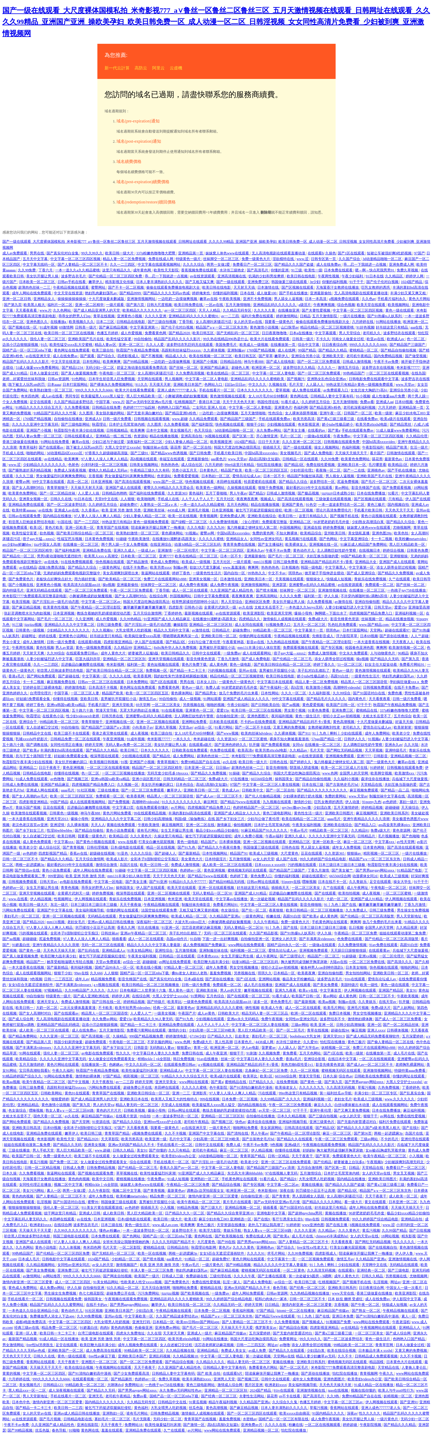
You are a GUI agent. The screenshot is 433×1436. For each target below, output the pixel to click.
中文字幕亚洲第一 (144, 327)
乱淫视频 (44, 1202)
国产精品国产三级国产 (408, 345)
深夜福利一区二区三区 (145, 442)
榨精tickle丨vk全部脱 (155, 1059)
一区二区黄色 (294, 1270)
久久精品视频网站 (41, 1265)
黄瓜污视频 (39, 1162)
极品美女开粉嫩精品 (298, 979)
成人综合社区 (192, 465)
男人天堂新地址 (409, 916)
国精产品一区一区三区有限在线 (283, 1419)
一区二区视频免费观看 (316, 1259)
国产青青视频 (74, 847)
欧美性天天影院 (167, 270)
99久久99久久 (92, 253)
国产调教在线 (37, 745)
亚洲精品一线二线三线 (114, 436)
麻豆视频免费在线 (61, 682)
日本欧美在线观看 (224, 722)
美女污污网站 (34, 1190)
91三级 (297, 270)
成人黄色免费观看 (37, 842)
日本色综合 (185, 784)
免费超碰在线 (197, 1276)
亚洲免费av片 (252, 1425)
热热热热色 (170, 465)
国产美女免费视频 (41, 1270)
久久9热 (333, 1396)
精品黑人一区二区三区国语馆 (364, 682)
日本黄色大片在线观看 (404, 1362)
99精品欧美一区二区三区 (273, 630)
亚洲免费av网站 (167, 1327)
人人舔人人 (315, 384)
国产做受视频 (416, 356)
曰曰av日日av (236, 384)
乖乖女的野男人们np (74, 316)
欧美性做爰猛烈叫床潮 (140, 1070)
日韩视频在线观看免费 (342, 442)
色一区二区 (416, 339)
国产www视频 (227, 733)
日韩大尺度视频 (160, 305)
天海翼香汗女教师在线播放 (338, 287)
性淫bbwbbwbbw (60, 830)
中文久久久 (257, 384)
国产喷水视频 (267, 590)
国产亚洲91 (409, 1402)
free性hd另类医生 (40, 1345)
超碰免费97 (129, 504)
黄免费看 (290, 1053)
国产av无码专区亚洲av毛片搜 (149, 402)
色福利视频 (351, 447)
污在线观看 (267, 1093)
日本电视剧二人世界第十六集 (143, 990)
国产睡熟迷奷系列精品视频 (30, 470)
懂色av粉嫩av (110, 1230)
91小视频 (363, 396)
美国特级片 (350, 985)
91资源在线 (101, 1122)
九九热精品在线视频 (283, 642)
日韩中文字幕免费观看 (212, 596)
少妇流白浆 (322, 807)
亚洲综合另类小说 (306, 356)
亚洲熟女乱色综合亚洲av (327, 379)
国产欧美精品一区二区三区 (120, 579)
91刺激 (251, 1053)
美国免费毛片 (226, 345)
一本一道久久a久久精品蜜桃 (77, 270)
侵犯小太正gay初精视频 (342, 716)
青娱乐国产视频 (28, 807)
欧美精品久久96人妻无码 (153, 1019)
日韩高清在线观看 (299, 1128)
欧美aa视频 (327, 1002)
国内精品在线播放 (57, 516)
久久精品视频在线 (180, 1350)
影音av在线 (256, 642)
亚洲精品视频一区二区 (408, 756)
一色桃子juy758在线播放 (406, 590)
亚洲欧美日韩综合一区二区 (149, 1093)
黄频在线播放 (312, 1185)
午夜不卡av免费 (386, 362)
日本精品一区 (284, 973)
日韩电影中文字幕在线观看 (64, 1259)
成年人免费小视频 (249, 836)
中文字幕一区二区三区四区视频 (75, 259)
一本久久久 (182, 739)
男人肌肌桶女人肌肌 (308, 1196)
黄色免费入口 (261, 876)
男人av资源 (64, 647)
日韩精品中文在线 (37, 733)
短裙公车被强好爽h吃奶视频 (389, 253)
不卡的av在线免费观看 (258, 722)
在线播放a (58, 322)
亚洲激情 (165, 550)
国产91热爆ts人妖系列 (385, 316)
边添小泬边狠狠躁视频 (20, 345)
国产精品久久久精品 (102, 750)
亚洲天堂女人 (48, 1002)
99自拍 (145, 1116)
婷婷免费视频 (334, 527)
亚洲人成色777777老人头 (177, 390)
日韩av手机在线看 (72, 282)
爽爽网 (253, 567)
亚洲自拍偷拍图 (368, 602)
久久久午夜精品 (266, 922)
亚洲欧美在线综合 (262, 516)
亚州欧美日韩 (335, 533)
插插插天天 (272, 447)
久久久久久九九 (312, 1087)
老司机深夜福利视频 (359, 407)
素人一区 (54, 1190)
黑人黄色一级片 (181, 990)
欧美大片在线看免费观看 (270, 339)
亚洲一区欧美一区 (80, 527)
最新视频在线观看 (199, 613)
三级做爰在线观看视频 (333, 499)
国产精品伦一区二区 (18, 556)
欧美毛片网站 (334, 1008)
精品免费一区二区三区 (168, 1196)
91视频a (191, 533)
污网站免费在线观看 (18, 910)
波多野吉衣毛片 (74, 276)
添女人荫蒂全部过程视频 (396, 567)
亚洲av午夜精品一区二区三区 (143, 933)
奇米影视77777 (408, 367)
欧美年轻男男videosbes (133, 1008)
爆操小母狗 (303, 613)
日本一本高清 (316, 299)
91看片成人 (290, 402)
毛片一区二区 (291, 436)
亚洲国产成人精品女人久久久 (246, 699)
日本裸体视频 (230, 842)
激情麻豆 (224, 825)
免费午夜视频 (272, 1019)
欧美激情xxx (405, 773)
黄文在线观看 (376, 1202)
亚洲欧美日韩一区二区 (219, 636)
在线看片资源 (127, 1116)
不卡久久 (323, 339)
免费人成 (212, 687)
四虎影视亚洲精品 (118, 642)
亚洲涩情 (57, 825)
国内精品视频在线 (252, 1105)
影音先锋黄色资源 (345, 619)
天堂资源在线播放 (231, 1225)
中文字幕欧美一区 (139, 1316)
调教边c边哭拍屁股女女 (206, 1190)
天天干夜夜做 (131, 905)
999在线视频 (210, 1099)
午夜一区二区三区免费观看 (132, 590)
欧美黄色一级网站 (210, 488)
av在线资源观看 (203, 276)
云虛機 (176, 68)
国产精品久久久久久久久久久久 (322, 790)
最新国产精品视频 (23, 1339)
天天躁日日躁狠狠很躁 (349, 950)
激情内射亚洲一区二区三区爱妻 (213, 1196)
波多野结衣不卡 (333, 1019)
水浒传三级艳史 (232, 270)
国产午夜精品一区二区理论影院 (96, 607)
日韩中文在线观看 (207, 653)
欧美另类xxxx (161, 567)
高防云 (141, 68)
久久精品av (298, 750)
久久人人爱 (155, 345)
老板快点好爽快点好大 (54, 579)
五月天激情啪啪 (238, 305)
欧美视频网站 (399, 305)
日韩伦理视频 (98, 847)
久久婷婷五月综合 (316, 402)
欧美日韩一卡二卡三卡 (58, 1333)
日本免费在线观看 (338, 270)
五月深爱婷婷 (413, 1036)
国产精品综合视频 (226, 1185)
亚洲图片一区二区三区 (99, 1362)
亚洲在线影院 (88, 1425)
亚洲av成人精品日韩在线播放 (111, 922)
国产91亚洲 (158, 882)
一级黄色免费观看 (198, 1002)
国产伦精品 (323, 1162)
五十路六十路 (83, 710)
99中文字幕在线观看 (48, 482)
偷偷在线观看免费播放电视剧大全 (173, 287)
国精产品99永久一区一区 (287, 945)
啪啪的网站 (35, 453)
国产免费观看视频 (397, 488)
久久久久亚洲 (156, 316)
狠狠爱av (184, 1048)
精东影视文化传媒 (120, 282)
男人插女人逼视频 (340, 476)
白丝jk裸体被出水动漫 (352, 1105)
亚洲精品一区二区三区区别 (211, 625)
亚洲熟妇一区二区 (205, 1179)
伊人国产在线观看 (149, 642)
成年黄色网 (142, 270)
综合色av (346, 1076)
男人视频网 (174, 379)
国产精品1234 (73, 367)
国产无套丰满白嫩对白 (145, 413)
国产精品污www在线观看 (240, 802)
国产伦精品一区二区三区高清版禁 (367, 916)
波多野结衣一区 (323, 482)
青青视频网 (209, 516)
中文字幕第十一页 (309, 630)
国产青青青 (281, 1196)
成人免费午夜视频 (193, 585)
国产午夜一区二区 (365, 1305)
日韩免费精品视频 (101, 1168)
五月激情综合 (311, 1173)
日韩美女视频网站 (144, 465)
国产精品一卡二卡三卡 (188, 670)
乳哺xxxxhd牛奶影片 (32, 739)
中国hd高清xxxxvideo (379, 442)
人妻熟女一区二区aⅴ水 (159, 504)
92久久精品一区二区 (123, 1288)
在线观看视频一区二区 (90, 1379)
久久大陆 (411, 745)
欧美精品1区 (398, 465)
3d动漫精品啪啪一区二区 (382, 259)
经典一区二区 (164, 1008)
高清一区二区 (78, 482)
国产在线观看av (51, 447)
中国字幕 (103, 402)
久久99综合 (56, 653)
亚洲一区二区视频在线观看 (158, 722)
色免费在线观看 (223, 750)
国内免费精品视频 (388, 356)
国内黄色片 (357, 699)
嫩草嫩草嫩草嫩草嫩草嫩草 (145, 607)
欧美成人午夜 (272, 1008)
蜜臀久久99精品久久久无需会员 (169, 488)
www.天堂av (406, 384)
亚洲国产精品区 (391, 990)
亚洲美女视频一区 (34, 499)
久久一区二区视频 (305, 1070)
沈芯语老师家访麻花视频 (202, 927)
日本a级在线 (193, 979)
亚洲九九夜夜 (286, 990)
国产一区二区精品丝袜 (58, 493)
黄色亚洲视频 (74, 768)
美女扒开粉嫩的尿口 (71, 762)
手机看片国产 (99, 705)
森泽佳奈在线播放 (375, 779)
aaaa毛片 (68, 790)
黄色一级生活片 (308, 716)
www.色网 (330, 773)
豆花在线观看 (54, 807)
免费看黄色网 (156, 333)
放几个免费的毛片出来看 (239, 693)
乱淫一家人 (232, 1282)
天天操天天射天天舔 (87, 488)
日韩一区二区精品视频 (42, 1168)
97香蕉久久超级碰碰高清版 (107, 453)
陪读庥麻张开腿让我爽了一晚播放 (158, 527)
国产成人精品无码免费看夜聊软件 (373, 1036)
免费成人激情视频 (322, 653)
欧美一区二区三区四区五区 (267, 470)
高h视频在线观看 (144, 459)
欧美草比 (174, 1002)
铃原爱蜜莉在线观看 (260, 482)
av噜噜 (285, 1345)
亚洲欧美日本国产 (188, 384)
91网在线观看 (30, 1053)
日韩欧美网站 (52, 1093)
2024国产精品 (261, 1390)
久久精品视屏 (407, 927)
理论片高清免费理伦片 (334, 510)
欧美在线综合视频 (342, 1350)
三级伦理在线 (221, 1276)
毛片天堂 (296, 384)
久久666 (96, 973)
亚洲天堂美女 (166, 1082)
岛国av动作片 (177, 939)
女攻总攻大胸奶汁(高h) (369, 390)
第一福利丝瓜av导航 (336, 1093)
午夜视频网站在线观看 (378, 1327)
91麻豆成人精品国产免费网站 (364, 544)
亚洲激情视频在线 (333, 590)
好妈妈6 (309, 1150)
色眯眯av (116, 1064)
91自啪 (195, 939)
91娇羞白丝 (21, 945)
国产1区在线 (246, 979)
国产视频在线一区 (23, 327)
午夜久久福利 (63, 1070)
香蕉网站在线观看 (41, 1362)
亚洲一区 (374, 1025)
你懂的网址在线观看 (255, 636)
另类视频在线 (194, 705)
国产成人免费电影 (319, 453)
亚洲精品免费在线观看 (26, 504)
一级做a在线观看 (317, 436)
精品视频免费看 (104, 979)
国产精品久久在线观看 (295, 1139)
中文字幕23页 (123, 807)
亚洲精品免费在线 (97, 550)
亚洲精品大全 (366, 562)
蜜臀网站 (98, 287)
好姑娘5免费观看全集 (33, 699)
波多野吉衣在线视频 (378, 367)
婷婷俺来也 (201, 293)
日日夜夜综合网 (335, 345)
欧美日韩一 (287, 516)
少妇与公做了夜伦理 (204, 642)
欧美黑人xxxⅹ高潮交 (101, 556)
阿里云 (158, 68)
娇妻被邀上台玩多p (349, 1162)
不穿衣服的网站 (160, 1042)
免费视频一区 (157, 670)
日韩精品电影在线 (78, 1419)
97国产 (419, 253)
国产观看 (87, 356)
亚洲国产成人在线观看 (123, 488)
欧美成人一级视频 (254, 345)
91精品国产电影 (410, 870)
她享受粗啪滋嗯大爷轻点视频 (70, 962)
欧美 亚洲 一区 (322, 1025)
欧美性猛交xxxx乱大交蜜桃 (71, 345)
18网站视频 (390, 1236)
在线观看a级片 (201, 745)
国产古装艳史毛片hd (342, 784)
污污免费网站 (149, 1293)
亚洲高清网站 (267, 596)
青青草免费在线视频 (239, 544)
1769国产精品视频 (261, 350)
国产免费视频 (119, 802)
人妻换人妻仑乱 (414, 1367)
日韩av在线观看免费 (24, 516)
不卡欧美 (105, 1008)
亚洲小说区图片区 (146, 779)
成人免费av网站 (52, 1288)
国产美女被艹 (342, 870)
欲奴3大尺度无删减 (205, 567)
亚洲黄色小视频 (130, 316)
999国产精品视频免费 (146, 1036)
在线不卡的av (97, 1305)
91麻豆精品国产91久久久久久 (264, 830)
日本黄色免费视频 (99, 539)
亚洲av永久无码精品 (243, 1019)
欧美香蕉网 (142, 676)
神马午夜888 (254, 362)
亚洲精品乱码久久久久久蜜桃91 (194, 316)
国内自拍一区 (235, 573)
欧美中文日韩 (103, 1179)
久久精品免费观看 (204, 419)
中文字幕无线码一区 (39, 264)
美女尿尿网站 (271, 1128)
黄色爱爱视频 (313, 705)
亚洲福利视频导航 (293, 1122)
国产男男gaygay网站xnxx (375, 870)
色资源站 (141, 436)
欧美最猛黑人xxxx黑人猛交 (103, 396)
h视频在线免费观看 (365, 1225)
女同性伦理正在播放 (66, 745)
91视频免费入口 (279, 625)
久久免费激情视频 (224, 522)
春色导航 (280, 1288)
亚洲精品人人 (410, 1327)
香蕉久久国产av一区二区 (180, 1168)
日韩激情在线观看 (401, 453)
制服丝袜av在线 (156, 447)
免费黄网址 (288, 1339)
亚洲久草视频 (166, 727)
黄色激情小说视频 (264, 327)
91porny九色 (371, 802)
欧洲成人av (396, 339)
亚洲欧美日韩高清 (26, 1128)
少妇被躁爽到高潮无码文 (404, 1162)
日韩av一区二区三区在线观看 (101, 682)
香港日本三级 (210, 402)
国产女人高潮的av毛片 (30, 796)
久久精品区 (394, 276)
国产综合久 (106, 356)
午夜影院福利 (373, 447)
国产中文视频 (79, 1082)
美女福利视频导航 (90, 910)
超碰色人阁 (240, 367)
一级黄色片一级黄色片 (237, 682)
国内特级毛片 (13, 590)
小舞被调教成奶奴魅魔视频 (186, 396)
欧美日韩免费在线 (189, 305)
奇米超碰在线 (204, 739)
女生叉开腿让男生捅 (177, 830)
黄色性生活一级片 (308, 813)
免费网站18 (134, 1385)
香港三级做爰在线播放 (20, 442)
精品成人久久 (176, 356)
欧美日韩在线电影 (301, 276)
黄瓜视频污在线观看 (301, 539)
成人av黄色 (206, 1013)
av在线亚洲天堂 (38, 356)
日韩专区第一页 (324, 259)
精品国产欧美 (397, 447)
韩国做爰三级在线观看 (289, 282)
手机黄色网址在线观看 (330, 922)
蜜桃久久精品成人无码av (108, 470)
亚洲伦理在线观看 (415, 1139)
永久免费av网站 (269, 430)
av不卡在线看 (290, 1396)
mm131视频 (262, 562)
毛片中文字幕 (180, 1139)
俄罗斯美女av (266, 1327)
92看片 (393, 493)
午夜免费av (342, 436)
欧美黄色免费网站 (355, 459)
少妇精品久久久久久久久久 (45, 465)
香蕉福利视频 (243, 1311)
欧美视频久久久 (82, 322)
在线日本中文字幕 (342, 1059)
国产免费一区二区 (64, 1162)
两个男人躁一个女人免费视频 (125, 544)
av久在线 (246, 607)
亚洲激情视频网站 (141, 299)
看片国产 (377, 453)
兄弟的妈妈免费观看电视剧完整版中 (72, 573)
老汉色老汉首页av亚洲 (30, 825)
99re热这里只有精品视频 (298, 1093)
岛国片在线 (129, 865)
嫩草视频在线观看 (258, 990)
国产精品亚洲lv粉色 (325, 407)
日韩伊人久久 (355, 739)
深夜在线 (287, 1190)
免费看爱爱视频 (187, 476)
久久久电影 (196, 527)
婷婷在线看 (47, 636)
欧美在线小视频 (149, 967)
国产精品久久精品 (333, 350)
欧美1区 (36, 527)
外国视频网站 (291, 527)
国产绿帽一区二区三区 (189, 522)
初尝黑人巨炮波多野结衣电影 (32, 522)
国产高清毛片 (258, 270)
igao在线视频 (338, 1390)
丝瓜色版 (196, 1408)
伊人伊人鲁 (404, 1253)
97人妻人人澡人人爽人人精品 (105, 459)
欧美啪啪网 (146, 499)
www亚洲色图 (313, 1225)
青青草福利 (28, 447)
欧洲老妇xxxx (41, 1225)
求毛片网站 (276, 1253)
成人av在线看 (52, 396)
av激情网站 (32, 1276)
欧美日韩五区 (203, 333)
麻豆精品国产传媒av (97, 1116)
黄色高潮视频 (344, 722)
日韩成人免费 (74, 1168)
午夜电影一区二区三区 (117, 373)
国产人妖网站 (404, 1008)
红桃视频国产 (186, 402)
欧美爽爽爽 (112, 362)
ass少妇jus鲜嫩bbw (17, 544)
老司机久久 (372, 333)
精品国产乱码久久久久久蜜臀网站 (57, 1305)
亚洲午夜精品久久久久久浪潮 (366, 819)
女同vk (297, 745)
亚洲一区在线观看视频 (216, 888)
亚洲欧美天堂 (333, 356)
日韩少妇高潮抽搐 (158, 819)
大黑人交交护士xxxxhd (123, 447)
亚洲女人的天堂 (285, 939)
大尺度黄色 (290, 853)
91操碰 (235, 773)
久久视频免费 (269, 1053)
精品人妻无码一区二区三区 (137, 1105)
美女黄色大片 (192, 859)
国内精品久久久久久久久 (105, 1402)
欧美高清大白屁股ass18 (82, 585)
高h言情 (297, 687)
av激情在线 (343, 602)
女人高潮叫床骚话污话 (214, 322)
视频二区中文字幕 (68, 1185)
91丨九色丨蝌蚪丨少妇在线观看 (337, 733)
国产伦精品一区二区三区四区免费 (115, 276)
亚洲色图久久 (37, 322)
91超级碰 (349, 956)
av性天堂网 (406, 842)
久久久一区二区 (294, 693)
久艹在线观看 (400, 579)
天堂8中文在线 (107, 499)
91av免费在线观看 (383, 945)
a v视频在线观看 (107, 985)
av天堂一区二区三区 (274, 1110)
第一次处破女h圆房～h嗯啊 (310, 1276)
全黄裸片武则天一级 (220, 607)
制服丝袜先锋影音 (196, 905)
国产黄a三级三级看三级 (336, 419)
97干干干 (364, 705)
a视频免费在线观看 (344, 299)
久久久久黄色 (244, 1247)
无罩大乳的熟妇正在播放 (140, 710)
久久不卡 (345, 1356)
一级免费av (232, 653)
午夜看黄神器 (233, 642)
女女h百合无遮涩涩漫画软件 (31, 985)
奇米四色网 (30, 396)
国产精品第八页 (39, 1042)
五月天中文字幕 (36, 259)
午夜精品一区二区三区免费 (356, 933)
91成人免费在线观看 (32, 779)
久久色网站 (62, 310)
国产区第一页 (243, 436)
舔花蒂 (175, 447)
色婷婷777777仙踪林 (139, 407)
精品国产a (209, 842)
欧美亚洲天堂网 (280, 613)
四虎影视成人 (128, 356)
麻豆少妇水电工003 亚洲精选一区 (225, 1219)
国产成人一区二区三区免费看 (398, 1019)
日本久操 (330, 1076)
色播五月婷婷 (108, 333)
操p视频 (108, 585)
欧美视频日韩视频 (104, 762)
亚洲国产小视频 (205, 362)
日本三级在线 (112, 1225)
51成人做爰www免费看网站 (37, 367)
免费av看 (367, 402)
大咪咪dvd (115, 1385)
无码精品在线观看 (102, 916)
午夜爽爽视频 (324, 305)
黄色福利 (196, 493)
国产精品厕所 (122, 1379)
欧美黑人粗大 (35, 305)
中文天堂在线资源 (68, 293)
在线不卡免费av (135, 567)
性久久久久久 (404, 1242)
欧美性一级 (313, 270)
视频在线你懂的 (364, 1390)
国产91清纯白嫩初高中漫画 (251, 1087)
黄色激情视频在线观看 (228, 396)
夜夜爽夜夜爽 (247, 499)
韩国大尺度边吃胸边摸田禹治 (237, 447)
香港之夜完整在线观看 (110, 733)
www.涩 (303, 259)
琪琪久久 (265, 973)
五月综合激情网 (310, 1168)
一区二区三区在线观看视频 (388, 373)
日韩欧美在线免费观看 (190, 750)
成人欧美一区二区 (403, 1196)
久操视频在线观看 (242, 488)
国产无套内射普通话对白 (357, 1122)
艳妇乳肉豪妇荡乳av (101, 293)
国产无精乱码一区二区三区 (238, 333)
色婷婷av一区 (191, 870)
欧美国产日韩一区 (341, 705)
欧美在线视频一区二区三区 (211, 356)
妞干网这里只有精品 (60, 1213)
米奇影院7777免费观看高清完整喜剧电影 (35, 596)
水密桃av (250, 1419)
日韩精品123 (53, 1385)
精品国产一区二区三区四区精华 (27, 550)
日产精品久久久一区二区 (185, 1213)
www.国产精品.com (374, 625)
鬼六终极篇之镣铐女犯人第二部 (252, 527)
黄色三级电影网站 (277, 813)
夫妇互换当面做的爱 (322, 556)
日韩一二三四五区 (59, 979)
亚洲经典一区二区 (371, 1270)
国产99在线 (226, 1242)
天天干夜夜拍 (103, 1082)
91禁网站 (198, 996)
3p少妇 (314, 282)
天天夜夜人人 (403, 642)
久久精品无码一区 (228, 1305)
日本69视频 (404, 402)
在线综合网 (158, 596)
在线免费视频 (287, 1082)
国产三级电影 (399, 1270)
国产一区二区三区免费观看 (319, 362)
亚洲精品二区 (300, 522)
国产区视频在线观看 (297, 287)
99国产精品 (307, 350)
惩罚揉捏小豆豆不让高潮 (95, 927)
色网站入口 (213, 384)
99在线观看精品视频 (150, 813)
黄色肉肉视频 (79, 1179)
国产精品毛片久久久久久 (326, 699)
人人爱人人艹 (141, 1013)
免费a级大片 (318, 619)
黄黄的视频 (11, 1373)
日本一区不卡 (274, 476)
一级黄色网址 (110, 567)
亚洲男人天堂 (225, 1379)
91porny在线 (290, 882)
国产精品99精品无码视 (227, 882)
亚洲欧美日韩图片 (339, 813)
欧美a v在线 (308, 990)
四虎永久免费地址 (131, 1333)
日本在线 (247, 293)
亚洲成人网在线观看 (42, 790)
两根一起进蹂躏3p (30, 865)
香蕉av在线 (79, 853)
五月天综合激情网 (148, 613)
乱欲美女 (242, 1036)
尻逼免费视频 (348, 482)
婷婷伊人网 (415, 276)
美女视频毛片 (181, 430)
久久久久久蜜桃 (212, 539)
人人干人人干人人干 (197, 499)
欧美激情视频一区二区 (407, 647)
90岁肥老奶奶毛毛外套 (332, 522)
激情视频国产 (127, 1265)
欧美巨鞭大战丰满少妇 (59, 956)
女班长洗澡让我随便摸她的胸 (126, 1242)
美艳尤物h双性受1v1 (297, 1064)
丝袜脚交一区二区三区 (221, 259)
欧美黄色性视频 (56, 607)
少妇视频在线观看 (281, 424)
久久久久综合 (194, 264)
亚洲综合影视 (315, 1059)
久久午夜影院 (99, 1190)
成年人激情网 (34, 642)
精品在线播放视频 (164, 436)
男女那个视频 (295, 710)
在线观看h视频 (90, 642)
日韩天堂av (383, 607)
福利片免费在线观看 (257, 316)
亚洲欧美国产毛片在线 (86, 339)
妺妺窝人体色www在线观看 (227, 253)
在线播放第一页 (283, 345)
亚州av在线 (248, 670)
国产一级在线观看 (231, 282)
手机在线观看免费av (274, 419)
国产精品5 (257, 493)
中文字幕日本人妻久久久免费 (156, 1053)
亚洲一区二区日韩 (17, 299)
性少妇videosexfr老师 (83, 716)
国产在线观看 (325, 893)
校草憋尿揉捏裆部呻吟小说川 (195, 602)
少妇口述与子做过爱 (108, 442)
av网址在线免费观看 (175, 962)
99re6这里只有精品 (240, 465)
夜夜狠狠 (276, 910)
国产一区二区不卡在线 (253, 727)
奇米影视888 (268, 1190)
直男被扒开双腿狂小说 (217, 647)
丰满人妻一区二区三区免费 (152, 1270)
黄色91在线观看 (78, 1093)
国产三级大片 (212, 1207)
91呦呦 (74, 1430)
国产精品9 (288, 1179)
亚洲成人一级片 (200, 1333)
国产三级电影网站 (76, 424)
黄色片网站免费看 (117, 813)
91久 (44, 345)
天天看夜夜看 (26, 310)
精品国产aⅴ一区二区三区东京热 (222, 327)
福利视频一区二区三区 (248, 950)
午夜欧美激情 (139, 539)
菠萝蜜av (268, 1048)
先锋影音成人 (323, 636)
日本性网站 (91, 362)
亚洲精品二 (142, 647)
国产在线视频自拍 (383, 1247)
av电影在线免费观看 (76, 882)
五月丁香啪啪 (216, 493)
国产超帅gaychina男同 (305, 1213)
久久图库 (86, 413)
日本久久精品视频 (292, 1116)
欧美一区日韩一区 (154, 865)
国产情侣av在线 (27, 870)
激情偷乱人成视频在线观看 (285, 619)
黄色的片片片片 (109, 1110)
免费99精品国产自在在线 (201, 762)
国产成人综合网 (21, 1019)
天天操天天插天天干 (351, 453)
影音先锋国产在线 (366, 488)
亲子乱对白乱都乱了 (314, 670)
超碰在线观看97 (398, 630)
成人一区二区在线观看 (190, 590)
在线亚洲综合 (161, 544)
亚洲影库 (200, 1093)
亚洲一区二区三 (131, 345)
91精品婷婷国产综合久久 (22, 1076)
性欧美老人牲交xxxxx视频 (142, 1282)
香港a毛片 (16, 676)
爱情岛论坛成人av (246, 476)
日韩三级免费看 (286, 562)
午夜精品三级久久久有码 (150, 470)
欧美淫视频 (21, 602)
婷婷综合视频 (394, 550)
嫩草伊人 (96, 282)
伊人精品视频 (41, 899)
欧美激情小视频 (319, 687)
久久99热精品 (131, 619)
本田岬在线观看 (229, 482)
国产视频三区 (78, 779)
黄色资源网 (401, 830)
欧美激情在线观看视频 (29, 813)
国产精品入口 (365, 825)
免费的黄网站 (336, 796)
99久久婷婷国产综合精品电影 (323, 859)
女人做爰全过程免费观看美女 (112, 1059)
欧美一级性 (369, 985)
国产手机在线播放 (294, 293)
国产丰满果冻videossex (317, 939)
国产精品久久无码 (385, 659)
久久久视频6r (103, 630)
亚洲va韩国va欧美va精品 (66, 705)
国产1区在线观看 (351, 253)
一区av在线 (214, 305)
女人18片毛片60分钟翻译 (268, 396)
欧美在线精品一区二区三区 (228, 373)
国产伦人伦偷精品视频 (263, 796)
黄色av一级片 (342, 670)
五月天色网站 (238, 504)
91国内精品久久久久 (328, 1413)
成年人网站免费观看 (248, 1293)
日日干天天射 (269, 442)
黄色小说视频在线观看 (379, 516)
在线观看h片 (233, 1373)
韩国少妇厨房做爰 (68, 1042)
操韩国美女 (284, 779)
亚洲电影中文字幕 (271, 1213)
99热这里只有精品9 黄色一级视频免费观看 (360, 384)
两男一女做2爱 (219, 264)
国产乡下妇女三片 (30, 830)
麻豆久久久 (323, 1105)
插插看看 (119, 939)
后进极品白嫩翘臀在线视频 (83, 664)
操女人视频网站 (327, 447)
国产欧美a (30, 750)
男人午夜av (238, 493)
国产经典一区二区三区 (307, 1288)
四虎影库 (176, 607)
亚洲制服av (236, 350)
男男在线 (37, 253)
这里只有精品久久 (117, 270)
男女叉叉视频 (404, 1173)
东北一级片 (59, 905)
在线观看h (316, 253)
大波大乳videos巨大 (190, 922)
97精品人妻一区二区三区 (184, 967)
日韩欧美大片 (229, 1013)
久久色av (369, 299)
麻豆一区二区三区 (358, 842)
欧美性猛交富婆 (119, 339)
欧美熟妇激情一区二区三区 (52, 390)
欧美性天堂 (66, 1139)
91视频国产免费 (339, 1322)
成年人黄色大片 (114, 653)
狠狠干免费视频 (271, 488)
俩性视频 (252, 1008)
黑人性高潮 (224, 1042)
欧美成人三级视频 (264, 853)
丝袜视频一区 (372, 619)
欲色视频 (47, 533)
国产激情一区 (194, 1425)
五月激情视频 (240, 859)
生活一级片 (419, 447)
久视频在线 (278, 384)
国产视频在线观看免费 (96, 1173)
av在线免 (45, 510)
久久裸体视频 (214, 350)
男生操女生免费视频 (413, 910)
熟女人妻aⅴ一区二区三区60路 (70, 1110)
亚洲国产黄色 (293, 504)
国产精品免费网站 (23, 1036)
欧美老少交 (401, 733)
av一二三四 (230, 316)
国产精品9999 (130, 293)
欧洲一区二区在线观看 (309, 1013)
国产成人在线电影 (281, 362)
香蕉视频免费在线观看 (199, 270)
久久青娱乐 (358, 882)
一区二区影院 (130, 1247)
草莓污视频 (367, 1087)
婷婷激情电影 (76, 687)
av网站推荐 (52, 1276)
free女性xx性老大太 (312, 1247)
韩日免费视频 (184, 1059)
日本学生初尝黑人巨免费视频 (112, 379)
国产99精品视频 (136, 362)
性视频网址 (63, 899)
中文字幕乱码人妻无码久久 (26, 1219)
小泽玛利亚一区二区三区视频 (104, 465)
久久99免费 (27, 270)
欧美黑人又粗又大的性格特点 (174, 1099)
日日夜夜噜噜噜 (275, 333)
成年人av (82, 979)
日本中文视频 (157, 430)
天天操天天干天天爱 (35, 1230)
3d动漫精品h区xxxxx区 (65, 453)
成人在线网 (287, 350)
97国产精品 (112, 1076)
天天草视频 (374, 750)
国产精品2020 (180, 333)
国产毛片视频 (50, 1419)
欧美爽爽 (137, 430)
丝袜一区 (228, 1059)
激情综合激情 (107, 865)
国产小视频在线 (21, 585)
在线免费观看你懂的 (152, 807)
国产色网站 (328, 539)
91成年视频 (48, 327)
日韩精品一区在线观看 (300, 459)
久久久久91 (256, 1253)
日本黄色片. (209, 470)
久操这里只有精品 (168, 836)
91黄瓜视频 (198, 1402)
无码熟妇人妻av (162, 1048)
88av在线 (312, 1219)
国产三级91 (139, 453)
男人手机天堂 (43, 1150)
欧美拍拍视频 (349, 893)
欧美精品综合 (311, 533)
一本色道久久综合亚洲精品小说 (33, 1311)
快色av (240, 1122)
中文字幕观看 (326, 333)
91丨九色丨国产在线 (340, 905)
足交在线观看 (41, 402)
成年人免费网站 (378, 733)
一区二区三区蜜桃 (253, 739)
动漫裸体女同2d (365, 876)
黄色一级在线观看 (400, 310)
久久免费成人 (356, 910)
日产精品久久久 (220, 1036)
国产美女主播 (295, 430)
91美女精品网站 (140, 950)
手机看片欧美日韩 (228, 453)
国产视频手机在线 (344, 516)
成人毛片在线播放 (258, 985)
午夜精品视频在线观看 (71, 287)
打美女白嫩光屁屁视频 (156, 842)
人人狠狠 (127, 499)
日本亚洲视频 (102, 482)
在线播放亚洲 (289, 310)
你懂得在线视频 (66, 699)
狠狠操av (354, 853)
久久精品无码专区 (237, 310)
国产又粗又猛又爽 (200, 282)
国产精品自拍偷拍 (89, 830)
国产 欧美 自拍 (209, 1373)
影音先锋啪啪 (277, 768)
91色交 (311, 504)
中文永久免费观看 (354, 653)
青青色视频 (70, 888)
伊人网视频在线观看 (91, 899)
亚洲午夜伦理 (321, 1110)
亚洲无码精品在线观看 (44, 590)
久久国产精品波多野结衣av (177, 1316)
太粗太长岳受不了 (269, 607)
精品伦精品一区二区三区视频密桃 (327, 327)
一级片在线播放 (353, 316)
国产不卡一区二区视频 (126, 287)
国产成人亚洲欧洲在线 (91, 996)
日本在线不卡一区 (333, 882)
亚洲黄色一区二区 (200, 710)
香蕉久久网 (126, 927)
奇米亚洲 (175, 899)
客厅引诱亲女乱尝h (287, 1219)
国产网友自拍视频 (118, 1276)
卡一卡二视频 (382, 539)
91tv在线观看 (355, 979)
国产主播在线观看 (272, 1276)
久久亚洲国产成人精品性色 (232, 590)
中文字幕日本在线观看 (275, 682)
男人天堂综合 (350, 333)
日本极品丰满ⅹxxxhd (375, 1350)
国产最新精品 (189, 853)
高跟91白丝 (340, 676)
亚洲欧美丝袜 (154, 510)
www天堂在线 (343, 1293)
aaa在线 (416, 327)
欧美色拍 (401, 533)
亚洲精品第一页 (191, 253)
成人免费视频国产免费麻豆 (205, 945)
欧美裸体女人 (296, 544)
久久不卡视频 (176, 1133)
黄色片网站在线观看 (63, 1064)
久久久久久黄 (265, 310)
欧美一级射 (384, 413)
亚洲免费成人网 (402, 264)
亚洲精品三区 (300, 842)
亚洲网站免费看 (195, 722)
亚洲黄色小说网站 (73, 636)
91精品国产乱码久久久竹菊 (55, 413)
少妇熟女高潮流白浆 (368, 522)
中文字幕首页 (331, 990)
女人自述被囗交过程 (42, 727)
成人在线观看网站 (257, 653)
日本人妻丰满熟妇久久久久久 (159, 282)
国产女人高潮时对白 (28, 488)
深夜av (352, 1413)
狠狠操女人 (315, 579)
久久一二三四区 (123, 264)
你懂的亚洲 (280, 270)
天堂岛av (186, 727)
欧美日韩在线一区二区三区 (190, 1305)
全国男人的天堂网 (354, 773)
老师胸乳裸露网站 (410, 1064)
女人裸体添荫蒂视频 (301, 413)
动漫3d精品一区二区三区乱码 (198, 544)
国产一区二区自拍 (197, 447)
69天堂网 (143, 705)
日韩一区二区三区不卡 (20, 859)
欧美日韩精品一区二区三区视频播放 (315, 910)
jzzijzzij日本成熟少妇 (338, 493)
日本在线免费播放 (371, 493)
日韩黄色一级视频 (30, 630)
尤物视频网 (402, 527)
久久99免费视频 (301, 1253)
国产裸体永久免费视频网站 (112, 384)
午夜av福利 (274, 836)
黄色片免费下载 (195, 664)
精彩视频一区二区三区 (381, 853)
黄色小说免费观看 (120, 830)
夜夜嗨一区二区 (329, 470)
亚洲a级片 (292, 1145)
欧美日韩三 (129, 750)
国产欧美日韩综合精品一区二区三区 (85, 533)
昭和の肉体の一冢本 (271, 1299)
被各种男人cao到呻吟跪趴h (322, 967)
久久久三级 (24, 476)
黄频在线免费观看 (121, 825)
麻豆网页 (211, 802)
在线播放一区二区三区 (81, 544)
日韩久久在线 (61, 499)
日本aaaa (54, 384)
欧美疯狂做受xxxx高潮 (142, 636)
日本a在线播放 (301, 333)
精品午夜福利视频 (223, 1402)
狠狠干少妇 (256, 424)
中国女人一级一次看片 (404, 1288)
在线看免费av (368, 419)
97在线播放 (239, 779)
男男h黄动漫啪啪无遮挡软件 (59, 556)
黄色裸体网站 (172, 533)
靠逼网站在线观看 (156, 573)
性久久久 (123, 1053)
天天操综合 (410, 807)
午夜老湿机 (401, 1322)
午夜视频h (375, 1162)
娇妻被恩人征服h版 (143, 653)
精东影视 (408, 1236)
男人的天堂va (103, 1105)
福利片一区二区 (60, 305)
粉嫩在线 (273, 916)
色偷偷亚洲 (144, 1327)
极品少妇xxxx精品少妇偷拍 (217, 830)
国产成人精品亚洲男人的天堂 (97, 310)
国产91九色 (186, 847)
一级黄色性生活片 (207, 573)
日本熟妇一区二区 (216, 476)
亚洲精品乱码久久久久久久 (275, 305)
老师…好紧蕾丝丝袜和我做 (24, 379)
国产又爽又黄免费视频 (352, 1110)
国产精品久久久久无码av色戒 (166, 293)
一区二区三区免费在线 (367, 962)
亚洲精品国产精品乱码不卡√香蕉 (326, 562)
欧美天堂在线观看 (371, 305)
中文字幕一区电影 (109, 882)
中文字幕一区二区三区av (101, 602)
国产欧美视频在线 (229, 1236)
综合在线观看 (141, 1162)
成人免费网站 (184, 756)
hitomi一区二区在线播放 (296, 1311)
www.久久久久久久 (399, 1099)
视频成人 (267, 499)
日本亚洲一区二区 (199, 768)
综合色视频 (346, 305)
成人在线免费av (329, 264)
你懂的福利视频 (335, 282)
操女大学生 (402, 882)
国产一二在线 (354, 470)
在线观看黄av (380, 950)
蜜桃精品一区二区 (364, 350)
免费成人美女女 (234, 1350)
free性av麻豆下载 (102, 1356)
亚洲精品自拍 (412, 1219)
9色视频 (36, 979)
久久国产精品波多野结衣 (74, 402)
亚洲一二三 (181, 1093)
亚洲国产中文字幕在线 (55, 910)
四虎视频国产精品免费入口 (371, 613)
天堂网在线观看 (150, 379)
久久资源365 (177, 493)
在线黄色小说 (53, 716)
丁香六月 (46, 270)
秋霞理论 (99, 424)
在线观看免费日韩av (82, 653)
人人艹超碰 (420, 636)
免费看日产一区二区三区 (253, 264)
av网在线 (387, 1116)
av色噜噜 (57, 779)
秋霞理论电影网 (204, 1247)
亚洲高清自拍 (192, 436)
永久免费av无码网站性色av (181, 1390)
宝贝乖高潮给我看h (34, 1070)
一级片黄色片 (220, 1128)
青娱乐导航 (232, 1230)
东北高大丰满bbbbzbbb (245, 1173)
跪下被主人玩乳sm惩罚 (27, 384)
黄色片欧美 (54, 527)
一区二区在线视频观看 (377, 1059)
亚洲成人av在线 (67, 510)
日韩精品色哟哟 (115, 493)
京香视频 (95, 476)
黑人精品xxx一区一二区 (27, 1390)
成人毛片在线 (404, 1053)
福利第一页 (313, 596)
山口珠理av (289, 327)
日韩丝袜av (110, 933)
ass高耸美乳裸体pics (394, 825)
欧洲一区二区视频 (299, 510)
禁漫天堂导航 (107, 710)
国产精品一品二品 (395, 790)
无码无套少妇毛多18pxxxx (168, 773)
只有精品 (396, 499)
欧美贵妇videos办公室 (179, 1156)
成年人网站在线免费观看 (32, 293)
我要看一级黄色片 (279, 322)
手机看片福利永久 (392, 299)
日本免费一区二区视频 (240, 1099)
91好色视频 (365, 327)
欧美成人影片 (117, 859)
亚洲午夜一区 (331, 413)
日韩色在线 (279, 762)
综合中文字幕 (309, 345)
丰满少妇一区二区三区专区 (376, 1093)
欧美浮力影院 (210, 1230)
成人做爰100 (267, 293)
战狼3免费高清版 (52, 567)
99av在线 (81, 973)
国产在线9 (410, 1128)
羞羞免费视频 (221, 973)
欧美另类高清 (304, 419)
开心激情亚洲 (267, 436)
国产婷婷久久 (301, 762)
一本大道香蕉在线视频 (372, 642)
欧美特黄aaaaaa (24, 510)
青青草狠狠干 (58, 488)
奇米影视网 (115, 664)
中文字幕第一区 (362, 567)
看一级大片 (353, 1202)
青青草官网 (384, 1345)
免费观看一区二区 (380, 585)
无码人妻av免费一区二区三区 (39, 436)
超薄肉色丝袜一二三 (34, 287)
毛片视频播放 (389, 836)
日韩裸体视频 (398, 1030)
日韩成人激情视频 (357, 362)
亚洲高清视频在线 (232, 276)
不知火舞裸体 (287, 533)
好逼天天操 (404, 722)
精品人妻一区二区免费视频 (125, 259)
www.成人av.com (165, 1225)
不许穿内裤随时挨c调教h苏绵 (364, 596)
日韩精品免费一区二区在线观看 (75, 739)
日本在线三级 (313, 784)
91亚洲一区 (170, 927)
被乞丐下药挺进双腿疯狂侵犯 (259, 510)
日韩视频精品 (117, 430)
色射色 (73, 465)
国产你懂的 (158, 1150)
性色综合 (276, 413)
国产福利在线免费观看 (147, 493)
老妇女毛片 (76, 922)
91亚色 (123, 853)
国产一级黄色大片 (381, 762)
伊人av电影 (251, 1048)
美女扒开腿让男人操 (42, 276)
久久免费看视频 (77, 407)
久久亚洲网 (84, 619)
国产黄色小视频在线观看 (96, 842)
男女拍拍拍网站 (358, 973)
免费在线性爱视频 (321, 465)
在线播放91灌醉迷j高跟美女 (174, 539)
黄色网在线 (299, 396)
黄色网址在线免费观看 (72, 350)
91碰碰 (121, 539)
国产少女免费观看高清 (131, 1373)
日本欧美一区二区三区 (37, 282)
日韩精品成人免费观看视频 (376, 1356)
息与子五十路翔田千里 (33, 756)
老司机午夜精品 (359, 356)
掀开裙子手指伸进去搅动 (325, 573)
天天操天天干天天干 (46, 1367)
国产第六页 (135, 305)
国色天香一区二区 (48, 1116)
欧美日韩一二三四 (68, 1408)
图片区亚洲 (254, 1385)
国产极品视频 (309, 493)
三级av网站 (300, 1025)
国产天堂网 (81, 1122)
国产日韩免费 (200, 453)
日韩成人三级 (173, 1276)
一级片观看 (115, 305)
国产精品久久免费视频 (396, 573)
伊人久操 (331, 596)
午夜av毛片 (299, 830)
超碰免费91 (242, 630)
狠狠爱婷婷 (60, 1099)
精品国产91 (239, 853)
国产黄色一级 (30, 950)
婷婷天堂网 (94, 745)
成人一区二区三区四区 (73, 1282)
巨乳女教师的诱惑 (376, 287)
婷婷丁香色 (181, 573)
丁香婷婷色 (173, 613)
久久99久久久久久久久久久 (76, 1230)
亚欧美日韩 (89, 699)
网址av (395, 1282)
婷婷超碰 (350, 1425)
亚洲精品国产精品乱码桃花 (58, 1025)
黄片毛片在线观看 (237, 1202)
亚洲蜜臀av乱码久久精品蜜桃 (312, 585)
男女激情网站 (13, 1345)
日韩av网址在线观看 (263, 882)
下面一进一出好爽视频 (220, 939)
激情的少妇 (303, 802)
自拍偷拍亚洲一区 (231, 716)
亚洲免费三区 (258, 282)
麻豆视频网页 (367, 813)
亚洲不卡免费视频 (257, 299)
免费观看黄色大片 (347, 1156)
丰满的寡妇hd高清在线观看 (62, 750)
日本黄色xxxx (208, 956)
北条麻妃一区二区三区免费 (267, 1070)
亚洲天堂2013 (58, 819)
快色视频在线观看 (230, 424)
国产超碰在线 (69, 676)
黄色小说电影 (46, 1247)
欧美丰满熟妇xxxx (197, 1379)
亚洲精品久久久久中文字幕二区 (69, 625)
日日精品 (272, 1305)
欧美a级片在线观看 (395, 419)
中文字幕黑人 (336, 567)
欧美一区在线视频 (183, 516)
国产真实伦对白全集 (63, 253)
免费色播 (395, 693)
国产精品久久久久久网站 (322, 1202)
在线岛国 (418, 373)
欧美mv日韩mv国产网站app (198, 1322)
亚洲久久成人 (124, 550)
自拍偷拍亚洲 (94, 1288)
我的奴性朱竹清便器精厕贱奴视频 (181, 676)
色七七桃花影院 (92, 1293)
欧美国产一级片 (147, 1276)
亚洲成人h (93, 419)
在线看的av (317, 430)
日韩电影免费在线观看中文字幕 (374, 379)
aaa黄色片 (218, 459)
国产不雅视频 (152, 356)
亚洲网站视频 (269, 979)
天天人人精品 (210, 310)
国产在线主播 (337, 1225)
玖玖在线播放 (149, 927)
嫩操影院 (180, 625)
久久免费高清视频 (190, 373)
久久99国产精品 (395, 1230)
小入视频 (416, 1156)
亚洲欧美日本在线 (134, 1099)
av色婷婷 (390, 802)
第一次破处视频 (263, 899)
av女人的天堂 (263, 859)
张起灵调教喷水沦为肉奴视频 (27, 613)
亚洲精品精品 (28, 1105)
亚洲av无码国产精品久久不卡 (131, 1145)
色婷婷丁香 (239, 876)
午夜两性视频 (329, 276)
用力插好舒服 (85, 579)
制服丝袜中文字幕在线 (387, 796)
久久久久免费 (291, 596)
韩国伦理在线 (268, 402)
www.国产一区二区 (168, 482)
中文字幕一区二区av (283, 1185)
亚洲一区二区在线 (200, 825)
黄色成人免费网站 (165, 562)
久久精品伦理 (417, 436)
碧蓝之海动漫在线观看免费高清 (142, 367)
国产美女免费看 (326, 985)
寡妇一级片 (408, 802)
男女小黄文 (11, 642)
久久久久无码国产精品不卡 (174, 1242)
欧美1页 (190, 1219)
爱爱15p (400, 607)
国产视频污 (296, 379)
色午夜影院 (218, 1087)
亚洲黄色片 (283, 407)
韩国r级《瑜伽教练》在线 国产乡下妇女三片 (210, 819)
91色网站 (79, 379)
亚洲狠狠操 (399, 556)
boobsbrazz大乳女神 (305, 1036)
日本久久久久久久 (155, 750)
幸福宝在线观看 (172, 459)
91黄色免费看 (319, 710)
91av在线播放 (208, 1059)
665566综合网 (262, 779)
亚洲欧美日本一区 (352, 465)
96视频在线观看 (217, 436)
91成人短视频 (178, 1179)
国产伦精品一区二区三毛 (292, 659)
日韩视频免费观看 (377, 687)
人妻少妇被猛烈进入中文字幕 (348, 607)
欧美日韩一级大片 (120, 253)
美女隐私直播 (359, 533)
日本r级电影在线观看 (127, 847)
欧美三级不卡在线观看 (72, 733)
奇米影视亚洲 (309, 424)
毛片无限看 (142, 1419)
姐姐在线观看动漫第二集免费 (403, 933)
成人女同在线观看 (249, 625)
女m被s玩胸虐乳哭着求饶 (385, 1150)
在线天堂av (388, 1002)
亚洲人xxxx (376, 1030)
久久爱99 (310, 1042)
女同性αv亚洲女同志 (266, 539)
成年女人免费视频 (347, 847)
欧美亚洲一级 (156, 1139)
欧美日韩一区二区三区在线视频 (69, 333)
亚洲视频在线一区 (324, 544)
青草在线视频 (104, 316)
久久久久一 (326, 367)
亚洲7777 (166, 556)
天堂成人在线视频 (176, 1105)
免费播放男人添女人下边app (52, 1316)
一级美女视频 (165, 1013)
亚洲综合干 (28, 722)
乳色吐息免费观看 (342, 625)
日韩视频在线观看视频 (152, 419)
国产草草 (265, 356)
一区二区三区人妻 (85, 693)
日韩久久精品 (124, 1150)
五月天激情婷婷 (346, 807)
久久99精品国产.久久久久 (85, 990)
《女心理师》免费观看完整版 (264, 522)
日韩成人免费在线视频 (20, 784)
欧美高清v (246, 750)
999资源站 (56, 876)
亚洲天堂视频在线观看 (166, 659)
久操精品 (120, 1036)
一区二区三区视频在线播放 (124, 773)
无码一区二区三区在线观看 (225, 933)
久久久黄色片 (141, 836)
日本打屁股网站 (75, 384)
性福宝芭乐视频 (70, 539)
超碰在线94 (340, 1030)
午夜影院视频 (371, 1425)
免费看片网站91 (412, 664)
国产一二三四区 (87, 522)
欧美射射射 (403, 727)
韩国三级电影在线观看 (71, 1236)
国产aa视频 (291, 705)
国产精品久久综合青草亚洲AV (231, 1213)
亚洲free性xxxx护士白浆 (163, 1122)
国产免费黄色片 (21, 579)
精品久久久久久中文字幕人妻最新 (154, 945)
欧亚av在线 (376, 339)
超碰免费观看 (96, 1042)
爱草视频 (283, 390)
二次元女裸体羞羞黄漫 (78, 1008)
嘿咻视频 (309, 882)
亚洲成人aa (384, 402)
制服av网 (180, 567)
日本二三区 (105, 322)
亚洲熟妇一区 (113, 1413)
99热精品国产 (354, 373)
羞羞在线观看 (112, 1430)
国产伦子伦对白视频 (382, 282)
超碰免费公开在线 (138, 1087)
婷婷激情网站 (287, 316)
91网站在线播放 (389, 322)
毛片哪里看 (377, 465)
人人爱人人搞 (89, 493)
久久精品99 (123, 647)
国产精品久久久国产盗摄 (294, 264)
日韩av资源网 (59, 379)
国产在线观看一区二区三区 (249, 996)
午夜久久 (386, 1373)
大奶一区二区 (337, 899)
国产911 (304, 733)
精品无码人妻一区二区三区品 (265, 1013)
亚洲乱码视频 (160, 1356)
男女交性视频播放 (244, 967)
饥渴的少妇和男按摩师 (266, 276)
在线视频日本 (370, 550)
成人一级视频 (190, 699)
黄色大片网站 (419, 299)
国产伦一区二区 (254, 910)
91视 (124, 762)
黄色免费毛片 (281, 1002)
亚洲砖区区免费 (258, 602)
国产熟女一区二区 (366, 1311)
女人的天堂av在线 (248, 322)
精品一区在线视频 (161, 847)
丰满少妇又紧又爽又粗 (408, 293)
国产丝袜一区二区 (184, 367)
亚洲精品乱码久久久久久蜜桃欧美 (257, 379)
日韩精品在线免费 (107, 407)
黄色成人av (231, 790)
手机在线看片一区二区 (217, 390)
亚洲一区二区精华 (90, 305)
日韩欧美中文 (253, 790)
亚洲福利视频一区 (409, 613)
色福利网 (301, 407)
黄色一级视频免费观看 (94, 647)
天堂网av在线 (284, 1356)
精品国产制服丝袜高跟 (305, 476)
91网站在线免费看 (55, 442)
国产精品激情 (138, 562)
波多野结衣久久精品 (299, 367)
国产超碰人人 (166, 853)
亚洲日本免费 (343, 1316)
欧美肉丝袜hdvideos (256, 733)
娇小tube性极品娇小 (338, 424)
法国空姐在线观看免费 (159, 910)
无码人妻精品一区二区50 (212, 893)
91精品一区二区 (198, 1259)
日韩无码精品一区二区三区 (185, 779)
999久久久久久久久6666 (368, 345)
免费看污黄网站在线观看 (147, 1030)
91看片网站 (224, 727)
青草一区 (201, 1048)
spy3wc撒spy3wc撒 (296, 807)
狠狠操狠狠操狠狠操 (24, 1207)
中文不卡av (277, 573)
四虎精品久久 (250, 619)
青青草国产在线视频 (113, 527)
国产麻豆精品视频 (113, 327)
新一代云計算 (117, 68)
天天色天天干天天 (400, 510)
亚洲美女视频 (95, 1145)
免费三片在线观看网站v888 (165, 579)
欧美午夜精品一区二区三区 (44, 1082)
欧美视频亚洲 (221, 442)
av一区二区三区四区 (180, 310)
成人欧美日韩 (114, 1213)
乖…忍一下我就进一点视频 (365, 264)
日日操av (223, 768)
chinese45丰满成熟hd (331, 1236)
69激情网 (66, 327)
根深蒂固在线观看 (105, 756)
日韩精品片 (221, 630)
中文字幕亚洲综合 (354, 539)
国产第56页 (363, 1133)
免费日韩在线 (193, 1053)
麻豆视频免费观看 (364, 790)
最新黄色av (393, 459)
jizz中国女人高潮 (47, 544)
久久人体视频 (70, 1247)
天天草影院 (110, 1139)
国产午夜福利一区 (274, 687)
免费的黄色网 (263, 533)
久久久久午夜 (244, 1276)
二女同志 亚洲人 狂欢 (209, 407)
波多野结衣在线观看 (399, 333)
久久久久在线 (120, 676)
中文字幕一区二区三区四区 (223, 550)
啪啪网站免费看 (246, 1128)
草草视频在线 (127, 1173)
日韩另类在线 (113, 716)
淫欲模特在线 (283, 259)
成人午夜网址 (358, 888)
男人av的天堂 (231, 990)
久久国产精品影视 (264, 933)
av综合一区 (203, 727)
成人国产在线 (287, 859)
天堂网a (376, 630)
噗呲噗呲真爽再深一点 (181, 636)
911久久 (141, 384)
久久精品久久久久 (210, 1362)
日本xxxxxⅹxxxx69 (270, 865)
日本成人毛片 (29, 1259)
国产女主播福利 (271, 544)
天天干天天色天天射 (239, 402)
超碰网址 (29, 636)
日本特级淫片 (216, 859)
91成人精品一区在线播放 (59, 1339)
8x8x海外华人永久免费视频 (175, 647)
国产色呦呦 (411, 836)
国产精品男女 (206, 693)
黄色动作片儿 (304, 550)
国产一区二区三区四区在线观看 (252, 1413)
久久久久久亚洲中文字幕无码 (35, 424)
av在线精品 (53, 459)
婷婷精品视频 (372, 807)
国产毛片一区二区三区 (379, 482)
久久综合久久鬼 (285, 1402)
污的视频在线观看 (222, 670)
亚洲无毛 (96, 1396)
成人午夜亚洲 (216, 1053)
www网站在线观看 (194, 1082)
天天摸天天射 (160, 384)
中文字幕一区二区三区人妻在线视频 (271, 784)
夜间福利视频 (282, 716)
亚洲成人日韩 (90, 1213)
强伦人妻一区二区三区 (48, 339)
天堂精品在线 (372, 784)
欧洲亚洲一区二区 (266, 367)
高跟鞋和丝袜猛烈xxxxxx (181, 350)
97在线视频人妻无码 (281, 1173)
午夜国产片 (187, 1013)
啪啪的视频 (216, 705)
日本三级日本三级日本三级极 (342, 865)
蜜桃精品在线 (367, 710)
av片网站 (178, 807)
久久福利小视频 (346, 779)
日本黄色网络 (374, 847)
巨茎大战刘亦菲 (88, 659)
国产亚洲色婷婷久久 (230, 745)
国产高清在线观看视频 (133, 482)
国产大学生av (309, 1048)
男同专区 (72, 396)
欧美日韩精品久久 (176, 653)
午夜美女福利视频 (307, 825)
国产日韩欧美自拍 (266, 705)
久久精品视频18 (186, 1356)
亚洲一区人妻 (26, 1333)
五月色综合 (403, 716)
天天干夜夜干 (303, 1156)
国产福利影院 (202, 424)
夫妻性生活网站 (252, 1396)
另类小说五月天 (185, 470)
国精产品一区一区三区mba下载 (27, 350)
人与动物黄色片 (383, 653)
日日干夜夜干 (50, 768)
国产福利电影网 (68, 550)
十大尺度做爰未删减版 (106, 299)
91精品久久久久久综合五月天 (39, 407)
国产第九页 (13, 305)
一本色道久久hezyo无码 (304, 607)
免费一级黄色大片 (256, 259)
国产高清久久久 (400, 962)
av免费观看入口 (336, 390)
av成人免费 (257, 1350)
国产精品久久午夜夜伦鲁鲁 (220, 847)
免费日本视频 (340, 1013)
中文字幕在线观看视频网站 (159, 264)
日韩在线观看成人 (79, 436)
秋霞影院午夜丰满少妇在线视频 (79, 430)
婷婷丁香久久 (324, 664)
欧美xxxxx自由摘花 (295, 1413)
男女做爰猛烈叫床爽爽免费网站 (61, 476)
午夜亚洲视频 (114, 739)
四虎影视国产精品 (53, 853)
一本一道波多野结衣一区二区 (341, 504)
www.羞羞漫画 (234, 567)
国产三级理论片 (293, 956)
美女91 (411, 990)
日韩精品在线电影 (131, 322)
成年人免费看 (217, 967)
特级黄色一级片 (189, 259)
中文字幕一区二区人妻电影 (274, 373)
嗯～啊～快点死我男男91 (375, 270)
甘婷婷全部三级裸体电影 (43, 687)
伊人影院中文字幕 (407, 1299)
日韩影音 (381, 756)
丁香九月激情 (228, 659)
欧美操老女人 (286, 1087)
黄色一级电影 (241, 664)
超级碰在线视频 (103, 853)
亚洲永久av (255, 550)
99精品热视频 (188, 1207)
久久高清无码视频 (341, 1087)
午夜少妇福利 (353, 276)
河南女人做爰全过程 (348, 339)
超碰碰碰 (392, 807)
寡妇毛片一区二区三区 (22, 916)
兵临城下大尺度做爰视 (410, 779)
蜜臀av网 (22, 482)
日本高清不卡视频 (103, 687)
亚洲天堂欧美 (123, 705)
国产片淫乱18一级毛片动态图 (56, 602)
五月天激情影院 (325, 316)
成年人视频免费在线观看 (138, 1345)
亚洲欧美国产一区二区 (66, 1350)
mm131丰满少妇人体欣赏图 (259, 647)
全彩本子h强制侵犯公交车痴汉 (155, 859)
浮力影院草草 (347, 636)
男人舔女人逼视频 (288, 299)
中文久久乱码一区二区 (143, 1064)
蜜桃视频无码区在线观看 (248, 870)
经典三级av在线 (27, 1327)
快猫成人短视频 (339, 579)
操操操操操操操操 (72, 299)
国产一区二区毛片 (291, 1030)
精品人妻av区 (106, 345)
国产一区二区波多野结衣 (67, 504)
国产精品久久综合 (293, 482)
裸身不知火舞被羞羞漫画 (290, 739)
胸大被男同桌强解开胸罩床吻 (304, 962)
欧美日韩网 (66, 836)
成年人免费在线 (101, 1196)
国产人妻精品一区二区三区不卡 (82, 264)
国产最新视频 (305, 1002)
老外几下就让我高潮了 (266, 1225)
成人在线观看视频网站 (88, 802)
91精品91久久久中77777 (188, 882)
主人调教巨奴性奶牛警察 (337, 550)
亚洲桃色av (376, 470)
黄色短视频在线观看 (163, 664)
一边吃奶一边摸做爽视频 (178, 299)
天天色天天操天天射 (59, 950)
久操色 (330, 253)
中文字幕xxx (64, 842)
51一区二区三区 (350, 664)
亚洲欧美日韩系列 (394, 813)
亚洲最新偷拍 (321, 293)
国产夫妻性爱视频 (316, 310)
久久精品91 (360, 830)
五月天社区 (225, 499)
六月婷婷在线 (363, 322)
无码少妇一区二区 (100, 367)
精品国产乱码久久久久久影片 (177, 339)
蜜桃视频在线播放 (131, 1179)
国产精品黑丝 (401, 424)
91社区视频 (86, 790)
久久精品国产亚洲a (224, 916)
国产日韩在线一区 (107, 1002)
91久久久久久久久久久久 (182, 802)
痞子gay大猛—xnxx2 (39, 539)
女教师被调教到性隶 (324, 727)
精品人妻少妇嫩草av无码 (316, 1356)
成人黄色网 (218, 664)
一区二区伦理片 (187, 550)
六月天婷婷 (387, 407)
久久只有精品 (179, 1150)
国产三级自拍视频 (162, 322)
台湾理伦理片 (41, 693)
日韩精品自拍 (231, 362)
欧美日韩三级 (91, 1133)
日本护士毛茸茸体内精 (127, 424)
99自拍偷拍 (143, 339)
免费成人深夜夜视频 (70, 470)
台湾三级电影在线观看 (96, 1333)
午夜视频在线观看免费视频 (324, 1145)
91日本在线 (375, 276)
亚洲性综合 (164, 950)
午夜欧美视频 (230, 299)
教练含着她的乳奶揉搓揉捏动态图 (104, 613)
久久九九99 (216, 527)
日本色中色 (21, 1402)
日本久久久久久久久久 (255, 390)
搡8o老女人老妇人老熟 (190, 973)
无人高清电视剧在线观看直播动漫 (279, 253)
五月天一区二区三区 (309, 625)
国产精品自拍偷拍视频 (399, 350)
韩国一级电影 (312, 567)
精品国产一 (35, 962)
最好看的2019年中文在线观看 (309, 488)
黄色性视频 (45, 647)
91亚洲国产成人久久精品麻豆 (167, 619)
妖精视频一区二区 (336, 1048)
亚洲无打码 (141, 1322)
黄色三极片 (376, 504)
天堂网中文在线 (375, 1265)
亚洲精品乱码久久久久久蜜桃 (220, 1008)
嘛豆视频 (358, 1030)
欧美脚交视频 (381, 773)
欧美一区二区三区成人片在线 (344, 768)
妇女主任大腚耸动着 (381, 664)
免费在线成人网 (161, 259)
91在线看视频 (172, 710)
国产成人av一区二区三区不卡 (219, 796)
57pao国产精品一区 (326, 739)
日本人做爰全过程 (44, 373)
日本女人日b (207, 682)
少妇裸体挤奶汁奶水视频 (303, 796)
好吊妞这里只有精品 (392, 327)
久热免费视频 (389, 1087)
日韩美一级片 (86, 327)
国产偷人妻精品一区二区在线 (391, 1042)
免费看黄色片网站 (263, 1367)
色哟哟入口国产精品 (174, 407)
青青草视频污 (168, 762)
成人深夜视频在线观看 (67, 1390)
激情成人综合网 (230, 1385)
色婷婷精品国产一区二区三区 (256, 807)
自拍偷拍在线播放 (68, 419)
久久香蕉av (90, 510)
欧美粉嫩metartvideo (411, 539)
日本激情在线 (268, 287)
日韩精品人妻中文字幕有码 (332, 396)
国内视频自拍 (398, 504)
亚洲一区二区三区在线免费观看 (286, 1162)
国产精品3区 (294, 465)
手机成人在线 (13, 453)
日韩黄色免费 (418, 550)
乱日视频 (356, 927)
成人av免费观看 (15, 253)
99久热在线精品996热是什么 (226, 339)
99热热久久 (257, 573)
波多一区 (261, 1002)
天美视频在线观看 (290, 579)
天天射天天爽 (34, 653)
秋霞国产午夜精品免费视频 (138, 350)
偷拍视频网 (242, 825)
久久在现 (154, 1333)
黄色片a (225, 1247)
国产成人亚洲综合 (361, 573)
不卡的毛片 (390, 1139)
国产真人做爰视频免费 (79, 373)
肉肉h (104, 1327)
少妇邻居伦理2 (302, 470)
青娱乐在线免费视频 (370, 579)
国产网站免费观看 (41, 676)
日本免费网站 (138, 682)
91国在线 (65, 522)
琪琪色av (295, 573)
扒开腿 (254, 745)
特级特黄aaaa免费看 (410, 1070)
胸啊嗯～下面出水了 (331, 613)
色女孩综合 (230, 910)
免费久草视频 (408, 270)
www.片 (46, 310)
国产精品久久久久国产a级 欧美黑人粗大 (369, 1128)
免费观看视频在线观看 (301, 647)
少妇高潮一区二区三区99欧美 (212, 1030)
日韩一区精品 (279, 1156)
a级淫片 (304, 305)
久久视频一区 (128, 784)
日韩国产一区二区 (358, 413)
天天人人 (98, 825)
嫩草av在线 (208, 299)
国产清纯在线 (238, 1133)
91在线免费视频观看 (77, 562)
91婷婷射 (377, 768)
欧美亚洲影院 (254, 613)
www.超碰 (179, 419)
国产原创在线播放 (394, 636)
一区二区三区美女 (166, 705)
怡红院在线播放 (270, 465)
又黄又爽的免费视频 (289, 727)
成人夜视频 (139, 733)
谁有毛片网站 (148, 830)
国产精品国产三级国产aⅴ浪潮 (105, 727)
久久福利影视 (320, 693)
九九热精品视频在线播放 (310, 1293)
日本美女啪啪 (356, 967)
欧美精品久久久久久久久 (142, 310)
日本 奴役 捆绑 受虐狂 (346, 1299)
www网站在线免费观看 (246, 945)
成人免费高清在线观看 (104, 1350)
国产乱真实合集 (413, 1093)
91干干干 (357, 282)
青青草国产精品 (117, 1133)
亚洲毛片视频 (199, 510)
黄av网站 (342, 488)
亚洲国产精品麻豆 (215, 367)
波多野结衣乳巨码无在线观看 (190, 345)
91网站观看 (212, 699)
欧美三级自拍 (103, 350)
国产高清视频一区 (96, 1036)
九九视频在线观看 (277, 802)
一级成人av (147, 550)
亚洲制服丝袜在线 (214, 950)
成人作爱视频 (132, 333)
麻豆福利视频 (414, 1110)
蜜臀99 (93, 1202)
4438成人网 (176, 510)
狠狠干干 (237, 1053)
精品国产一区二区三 (323, 956)
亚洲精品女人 (44, 299)
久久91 (112, 990)
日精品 (305, 316)
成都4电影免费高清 (31, 1322)
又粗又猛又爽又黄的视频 (199, 910)
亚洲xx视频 (368, 956)
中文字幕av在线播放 (232, 899)
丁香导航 (186, 322)
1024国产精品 (412, 282)
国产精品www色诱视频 (169, 453)
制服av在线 (347, 1002)
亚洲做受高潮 (419, 607)
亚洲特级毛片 (396, 750)
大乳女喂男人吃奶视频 (134, 630)
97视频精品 (53, 990)
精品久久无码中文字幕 (172, 630)
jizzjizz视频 (33, 625)
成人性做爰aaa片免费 (389, 396)
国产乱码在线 (89, 950)
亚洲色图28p (382, 533)
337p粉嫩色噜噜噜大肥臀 (156, 253)
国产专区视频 (332, 647)
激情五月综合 (349, 367)
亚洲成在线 (312, 527)
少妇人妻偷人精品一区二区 (186, 442)
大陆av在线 (338, 962)
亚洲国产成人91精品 (250, 893)
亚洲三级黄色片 (322, 1122)
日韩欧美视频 (135, 1110)
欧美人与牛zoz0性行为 (396, 1390)
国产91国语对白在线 (369, 693)
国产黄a (334, 430)
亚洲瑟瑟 (279, 585)
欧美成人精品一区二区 (189, 916)
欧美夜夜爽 (307, 973)
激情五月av (148, 699)
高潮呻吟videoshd (347, 687)
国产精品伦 (161, 756)
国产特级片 (156, 1002)
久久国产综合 (350, 259)
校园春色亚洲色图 (360, 647)
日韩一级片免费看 (117, 419)
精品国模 (376, 1362)
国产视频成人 (313, 1322)
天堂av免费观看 (108, 962)
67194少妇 (198, 1036)
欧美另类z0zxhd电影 (372, 424)
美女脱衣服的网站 (110, 413)
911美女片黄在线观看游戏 (102, 1207)
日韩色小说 (193, 607)
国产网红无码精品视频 (344, 750)
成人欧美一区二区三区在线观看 (227, 865)
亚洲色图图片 (258, 716)
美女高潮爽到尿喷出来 (121, 573)
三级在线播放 (108, 790)
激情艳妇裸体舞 (360, 1019)
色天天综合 (203, 430)
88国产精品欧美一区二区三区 (364, 556)
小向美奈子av (142, 727)
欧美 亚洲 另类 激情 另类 (122, 510)
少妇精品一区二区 (126, 1259)
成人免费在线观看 (307, 390)
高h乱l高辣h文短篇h (265, 459)
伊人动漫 (352, 802)
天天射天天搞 (244, 287)
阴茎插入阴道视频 (304, 768)
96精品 (403, 653)
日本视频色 (290, 567)
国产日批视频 (420, 1230)
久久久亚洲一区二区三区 (302, 442)
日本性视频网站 (215, 853)
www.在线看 (127, 842)
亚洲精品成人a (114, 950)
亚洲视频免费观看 (340, 756)
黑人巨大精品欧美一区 (144, 396)
